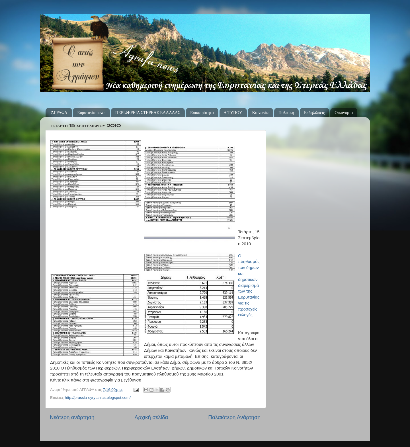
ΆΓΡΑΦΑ (59, 112)
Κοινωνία (260, 112)
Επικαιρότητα (202, 112)
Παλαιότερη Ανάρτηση (234, 417)
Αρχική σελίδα (151, 417)
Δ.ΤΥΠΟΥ (233, 112)
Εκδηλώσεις (314, 112)
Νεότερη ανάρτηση (72, 417)
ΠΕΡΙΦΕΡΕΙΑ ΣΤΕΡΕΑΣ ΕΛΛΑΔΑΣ (148, 112)
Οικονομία (344, 112)
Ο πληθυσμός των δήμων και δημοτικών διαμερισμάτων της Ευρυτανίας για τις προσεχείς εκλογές (248, 285)
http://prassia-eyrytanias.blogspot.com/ (98, 397)
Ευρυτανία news (91, 112)
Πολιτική (286, 112)
